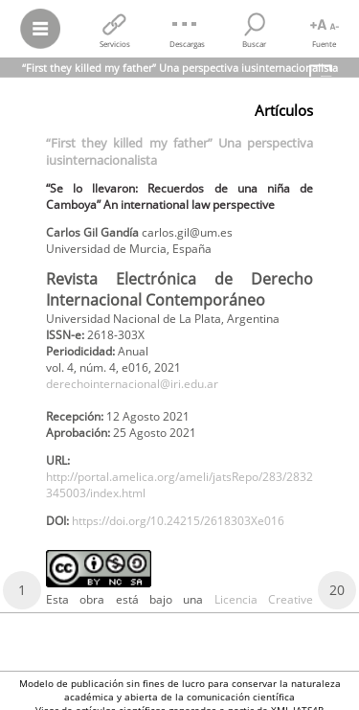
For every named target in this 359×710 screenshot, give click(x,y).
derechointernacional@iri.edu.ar (132, 384)
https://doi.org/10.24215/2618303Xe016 (178, 521)
